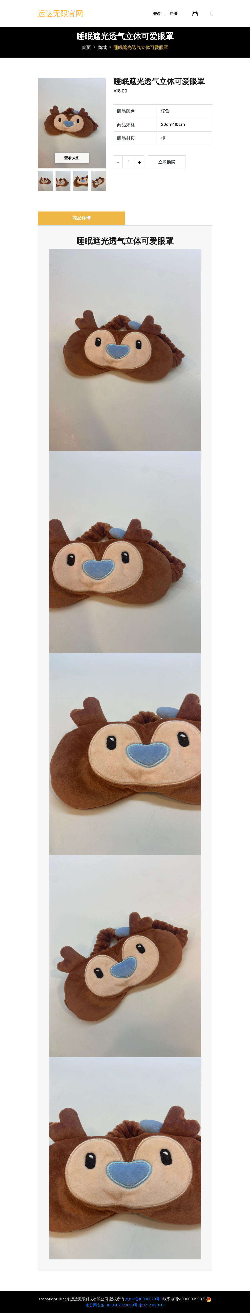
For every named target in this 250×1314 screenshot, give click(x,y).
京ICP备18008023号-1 (144, 1299)
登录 (157, 13)
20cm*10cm (173, 124)
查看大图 (71, 157)
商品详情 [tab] (81, 219)
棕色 (165, 111)
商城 (102, 47)
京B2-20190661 (152, 1305)
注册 (173, 13)
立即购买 (166, 162)
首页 (86, 47)
